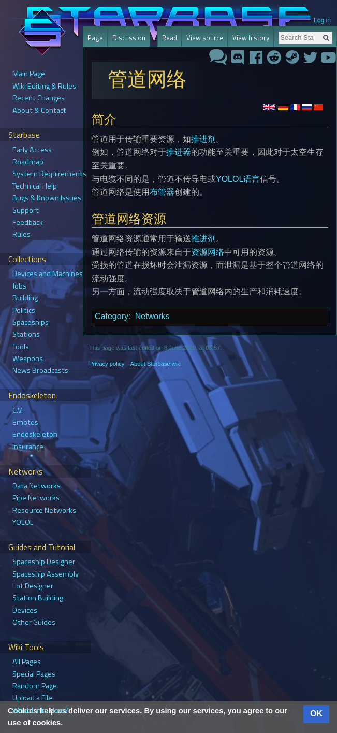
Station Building (37, 597)
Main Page (28, 73)
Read (169, 38)
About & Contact (39, 110)
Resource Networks (44, 510)
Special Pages (33, 674)
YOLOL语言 (238, 179)
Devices (24, 610)
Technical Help (34, 186)
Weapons (27, 358)
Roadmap (27, 161)
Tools (20, 346)
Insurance (27, 446)
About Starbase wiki (156, 364)
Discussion (128, 38)
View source (204, 38)
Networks (152, 316)
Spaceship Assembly (45, 574)
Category (111, 316)
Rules (21, 234)
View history (250, 38)
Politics (23, 310)
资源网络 (207, 252)
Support (25, 210)
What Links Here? (40, 710)
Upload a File (32, 697)
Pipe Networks (36, 498)
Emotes (25, 422)
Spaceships (30, 322)
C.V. (17, 410)
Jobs (19, 286)
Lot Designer (32, 586)
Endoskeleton (34, 434)
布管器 (162, 192)
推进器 (178, 152)
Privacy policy (106, 364)
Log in (322, 20)
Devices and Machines (47, 273)
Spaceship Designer (43, 561)
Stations (26, 334)
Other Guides (33, 622)
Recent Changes (38, 98)
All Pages (26, 661)
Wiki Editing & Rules (44, 86)
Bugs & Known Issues (46, 198)
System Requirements (49, 173)
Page (95, 38)
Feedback (27, 222)
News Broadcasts (40, 370)
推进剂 (203, 139)
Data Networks (36, 486)
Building (25, 298)
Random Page (34, 686)
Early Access (32, 149)
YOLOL (23, 522)
